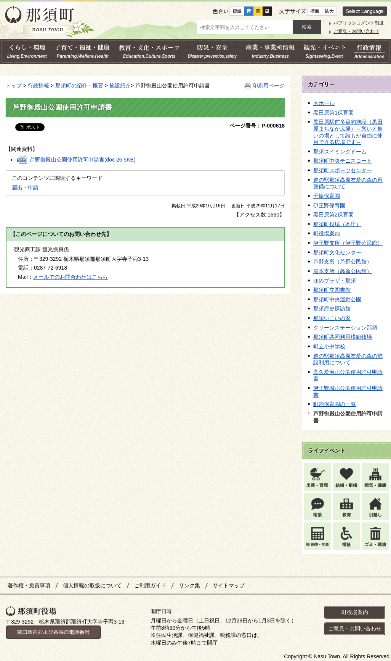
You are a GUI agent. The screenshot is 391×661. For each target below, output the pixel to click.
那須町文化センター (337, 252)
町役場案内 (326, 233)
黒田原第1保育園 (333, 113)
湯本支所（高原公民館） (342, 271)
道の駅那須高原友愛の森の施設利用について (348, 359)
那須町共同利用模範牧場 (342, 337)
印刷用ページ (269, 85)
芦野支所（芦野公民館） (342, 262)
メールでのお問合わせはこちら (70, 277)
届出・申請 (25, 187)
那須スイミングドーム (340, 152)
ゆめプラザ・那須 (334, 281)
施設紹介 (120, 85)
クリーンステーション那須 (345, 328)
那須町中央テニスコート (342, 161)
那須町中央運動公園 (337, 299)
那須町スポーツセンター (342, 170)
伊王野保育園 (329, 205)
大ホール (324, 103)
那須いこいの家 (332, 318)
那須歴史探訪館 (332, 308)
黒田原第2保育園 (333, 215)
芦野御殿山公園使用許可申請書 (83, 160)
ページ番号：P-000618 (257, 126)
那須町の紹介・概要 (79, 85)
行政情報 (38, 85)
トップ (14, 85)
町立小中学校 (329, 346)
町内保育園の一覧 (334, 404)
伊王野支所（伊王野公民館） (348, 243)
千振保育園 (326, 196)
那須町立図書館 (332, 290)
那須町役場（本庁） (337, 224)
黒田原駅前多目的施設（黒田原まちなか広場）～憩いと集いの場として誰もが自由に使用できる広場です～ (348, 132)
